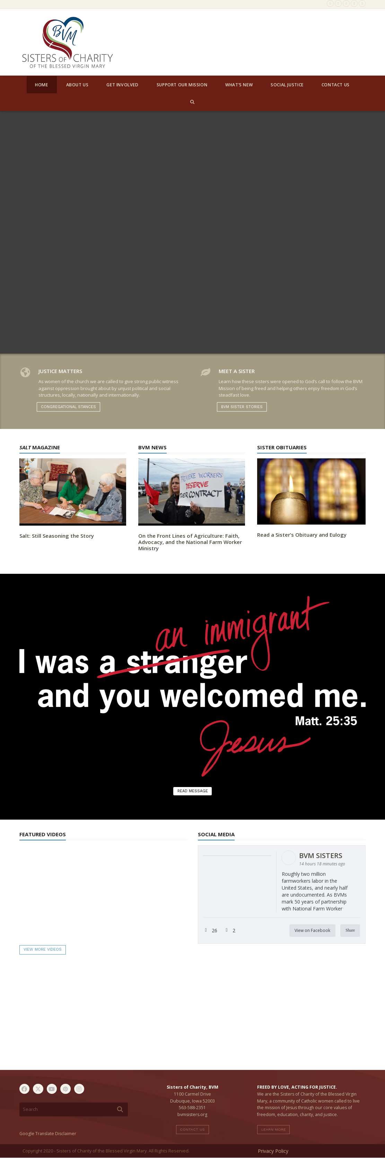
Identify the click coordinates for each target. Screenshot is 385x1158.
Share (350, 930)
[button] (192, 102)
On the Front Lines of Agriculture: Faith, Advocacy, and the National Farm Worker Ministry (190, 542)
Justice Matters (60, 371)
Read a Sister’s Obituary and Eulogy (302, 534)
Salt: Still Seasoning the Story (56, 535)
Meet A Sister (237, 371)
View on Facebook (312, 930)
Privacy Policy (273, 1151)
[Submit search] (120, 1109)
